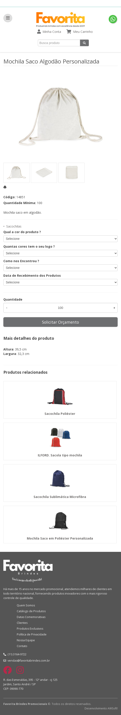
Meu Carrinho (83, 32)
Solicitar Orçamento (60, 322)
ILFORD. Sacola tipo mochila (60, 455)
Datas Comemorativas (31, 617)
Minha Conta (51, 32)
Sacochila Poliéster (60, 413)
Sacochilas (13, 226)
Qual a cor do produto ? (22, 232)
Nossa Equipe (26, 640)
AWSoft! (113, 708)
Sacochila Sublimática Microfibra (60, 497)
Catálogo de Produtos (31, 611)
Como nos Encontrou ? (21, 261)
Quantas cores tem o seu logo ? (29, 246)
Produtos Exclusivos (30, 629)
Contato (22, 646)
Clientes (22, 623)
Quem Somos (26, 605)
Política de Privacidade (32, 634)
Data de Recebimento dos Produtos (32, 275)
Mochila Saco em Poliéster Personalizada (60, 538)
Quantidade (12, 299)
